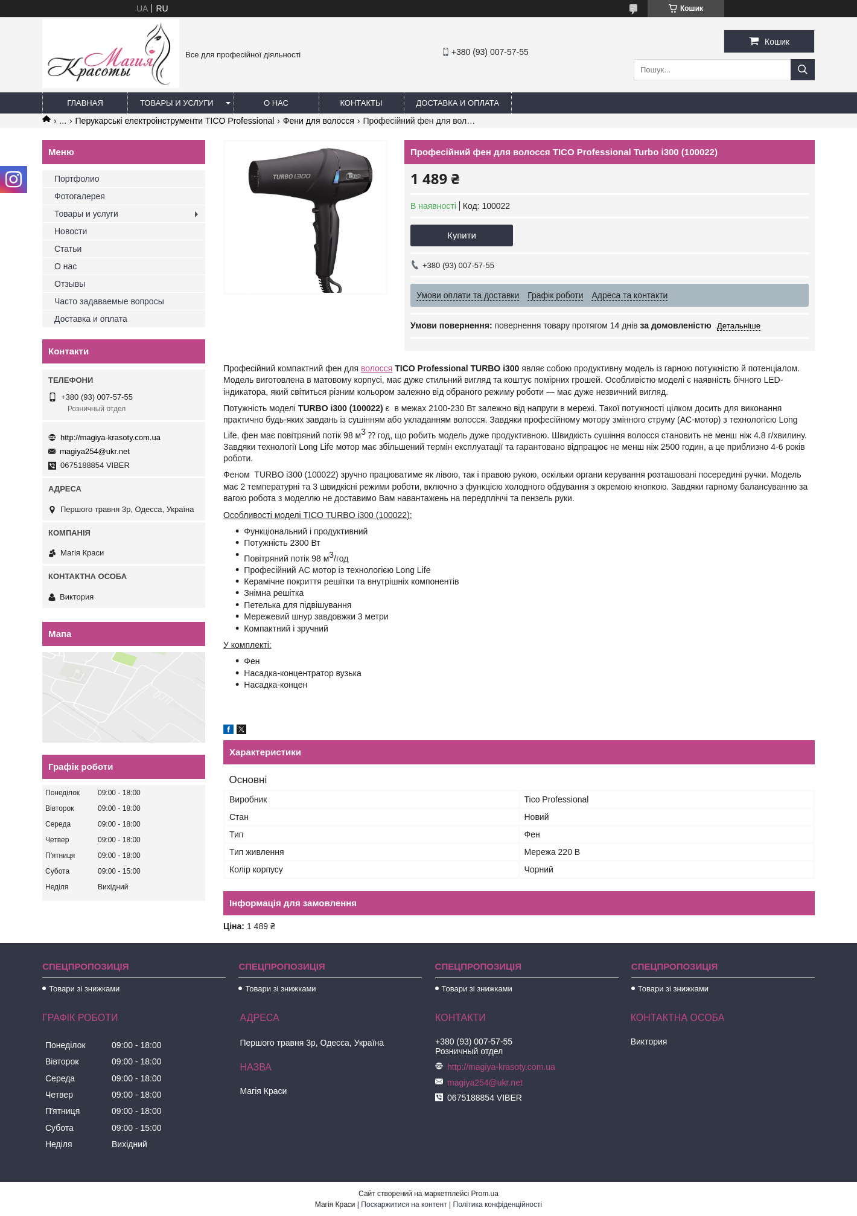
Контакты (361, 102)
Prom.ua (485, 1193)
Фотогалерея (79, 196)
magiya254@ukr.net (95, 451)
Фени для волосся (318, 121)
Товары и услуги (177, 102)
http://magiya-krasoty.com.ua (110, 437)
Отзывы (69, 284)
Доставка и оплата (457, 102)
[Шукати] (803, 69)
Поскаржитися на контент (404, 1204)
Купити (461, 235)
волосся (376, 368)
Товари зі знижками (84, 988)
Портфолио (77, 179)
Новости (70, 231)
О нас (276, 102)
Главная (85, 102)
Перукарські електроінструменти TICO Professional (175, 121)
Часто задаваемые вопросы (109, 301)
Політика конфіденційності (498, 1204)
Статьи (67, 249)
